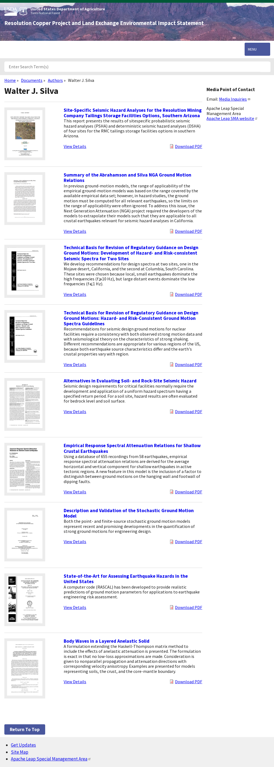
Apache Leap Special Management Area (51, 759)
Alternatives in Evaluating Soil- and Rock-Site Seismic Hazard (130, 381)
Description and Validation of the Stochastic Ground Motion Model (129, 513)
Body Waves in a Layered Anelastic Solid (106, 641)
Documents (31, 80)
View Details (75, 146)
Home (10, 80)
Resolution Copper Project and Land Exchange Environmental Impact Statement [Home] (104, 23)
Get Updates (23, 745)
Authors (55, 80)
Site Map (19, 752)
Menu (252, 49)
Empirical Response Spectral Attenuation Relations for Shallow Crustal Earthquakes (132, 448)
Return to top (25, 729)
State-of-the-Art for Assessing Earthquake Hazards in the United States (126, 578)
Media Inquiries (235, 99)
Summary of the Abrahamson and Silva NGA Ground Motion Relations (127, 177)
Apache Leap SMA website (232, 118)
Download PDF (188, 146)
